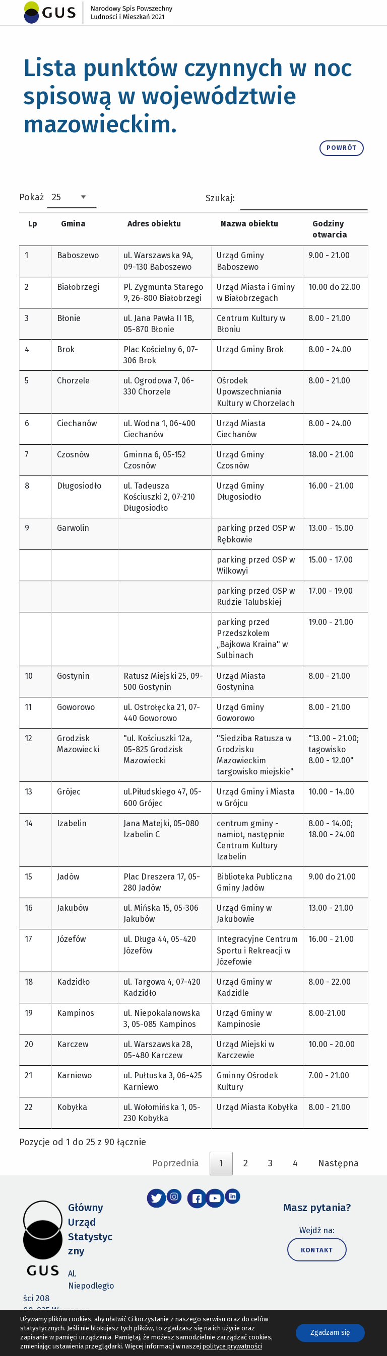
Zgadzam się (330, 1332)
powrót (345, 145)
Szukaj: (287, 198)
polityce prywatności (232, 1346)
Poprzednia (175, 1174)
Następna (338, 1174)
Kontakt (317, 1261)
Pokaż (58, 197)
